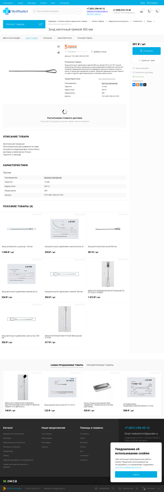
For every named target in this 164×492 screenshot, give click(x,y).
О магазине (8, 3)
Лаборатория (8, 451)
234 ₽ (65, 254)
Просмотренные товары (100, 365)
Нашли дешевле (140, 68)
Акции (20, 3)
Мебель (6, 456)
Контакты (84, 460)
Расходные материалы (11, 447)
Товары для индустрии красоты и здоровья (15, 465)
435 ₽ (89, 410)
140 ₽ (10, 410)
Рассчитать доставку (142, 72)
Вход (143, 3)
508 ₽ (128, 410)
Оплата (43, 3)
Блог (53, 3)
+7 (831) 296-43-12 (96, 8)
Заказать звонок (94, 14)
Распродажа (46, 442)
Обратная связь (12, 489)
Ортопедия (7, 438)
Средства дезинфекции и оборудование (18, 460)
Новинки (45, 447)
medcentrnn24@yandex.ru (97, 11)
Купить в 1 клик (147, 60)
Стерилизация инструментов (14, 442)
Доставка (32, 3)
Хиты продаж (47, 434)
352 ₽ (65, 299)
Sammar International (109, 83)
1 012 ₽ (108, 299)
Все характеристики (107, 79)
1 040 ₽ (21, 254)
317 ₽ (65, 344)
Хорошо (136, 475)
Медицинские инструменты (13, 434)
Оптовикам (64, 3)
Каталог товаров (24, 24)
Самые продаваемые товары (67, 365)
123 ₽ (49, 410)
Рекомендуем (47, 438)
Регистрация (152, 3)
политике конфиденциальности (128, 467)
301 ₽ (108, 254)
